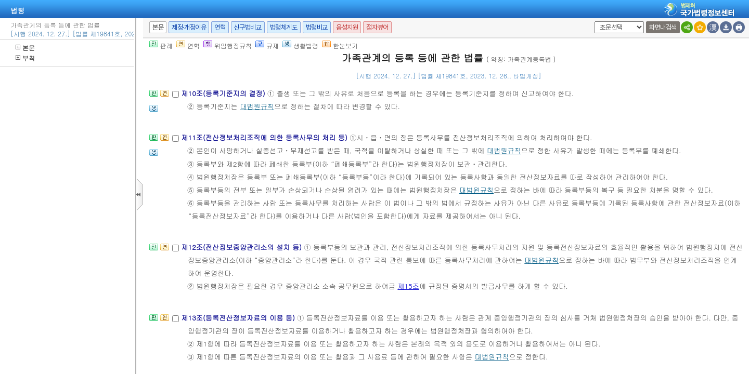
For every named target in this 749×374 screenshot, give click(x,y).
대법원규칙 (257, 106)
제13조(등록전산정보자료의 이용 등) (239, 318)
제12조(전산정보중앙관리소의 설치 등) (242, 247)
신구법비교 (248, 27)
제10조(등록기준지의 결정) (224, 93)
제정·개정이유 (189, 27)
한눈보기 (340, 45)
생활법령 (300, 45)
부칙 (25, 58)
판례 (161, 45)
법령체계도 (284, 27)
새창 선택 (592, 21)
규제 (267, 45)
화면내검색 (663, 27)
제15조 (408, 286)
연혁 (219, 27)
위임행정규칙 (227, 45)
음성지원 (347, 27)
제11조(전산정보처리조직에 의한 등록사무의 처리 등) (265, 137)
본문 (25, 47)
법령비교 (317, 27)
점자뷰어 (377, 27)
